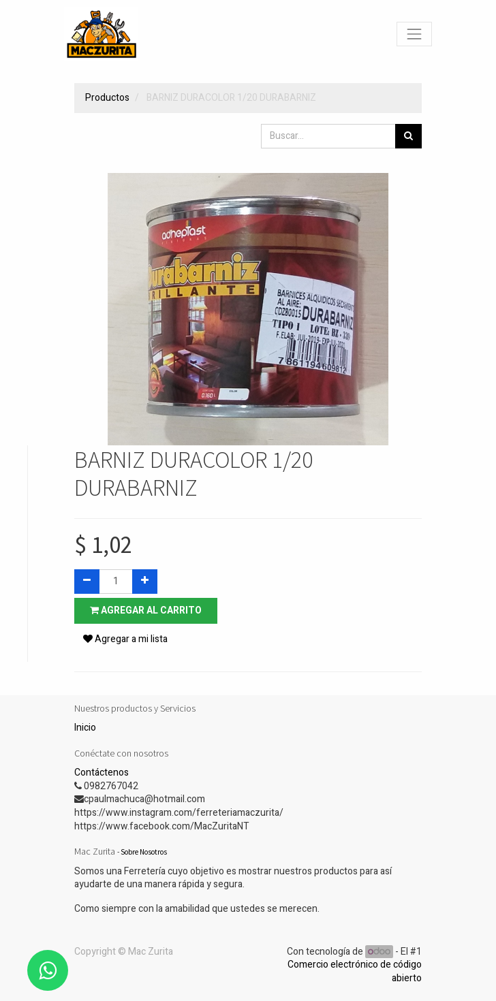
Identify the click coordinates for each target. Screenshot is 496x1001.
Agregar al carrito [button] (146, 610)
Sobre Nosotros (144, 852)
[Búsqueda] (408, 136)
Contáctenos (101, 772)
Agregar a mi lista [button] (125, 639)
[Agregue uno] (144, 581)
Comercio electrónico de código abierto (355, 971)
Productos (107, 98)
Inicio (85, 727)
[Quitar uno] (86, 581)
